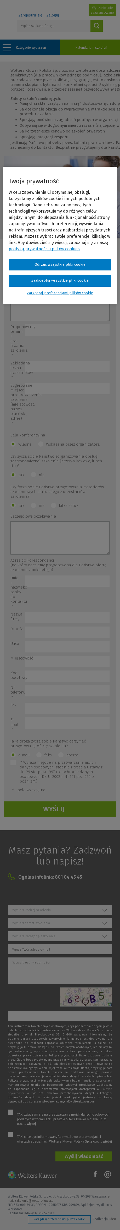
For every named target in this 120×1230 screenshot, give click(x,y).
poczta (72, 755)
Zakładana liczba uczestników (17, 370)
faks (48, 755)
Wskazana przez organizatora (73, 444)
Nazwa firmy (16, 616)
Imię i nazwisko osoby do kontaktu (17, 591)
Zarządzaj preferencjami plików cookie (59, 1219)
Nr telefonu (17, 692)
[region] (60, 235)
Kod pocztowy (17, 675)
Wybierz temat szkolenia (31, 923)
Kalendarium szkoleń (91, 47)
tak (21, 475)
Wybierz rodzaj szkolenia (31, 910)
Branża (17, 629)
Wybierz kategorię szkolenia (33, 936)
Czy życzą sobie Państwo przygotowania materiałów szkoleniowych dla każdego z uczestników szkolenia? (57, 492)
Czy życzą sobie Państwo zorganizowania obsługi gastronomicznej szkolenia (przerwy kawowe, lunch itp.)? (56, 461)
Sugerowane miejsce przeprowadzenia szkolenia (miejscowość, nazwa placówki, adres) (17, 404)
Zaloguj (53, 15)
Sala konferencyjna (27, 435)
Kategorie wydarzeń (31, 47)
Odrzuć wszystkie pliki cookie (60, 264)
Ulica (14, 643)
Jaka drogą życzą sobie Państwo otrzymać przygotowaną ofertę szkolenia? (48, 743)
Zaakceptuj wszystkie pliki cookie (60, 280)
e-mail (24, 755)
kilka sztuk (68, 505)
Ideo (112, 1219)
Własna (25, 444)
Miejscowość (17, 658)
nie (41, 475)
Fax (13, 705)
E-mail (14, 724)
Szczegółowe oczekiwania (33, 516)
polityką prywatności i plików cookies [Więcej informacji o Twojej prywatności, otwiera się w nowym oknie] (44, 248)
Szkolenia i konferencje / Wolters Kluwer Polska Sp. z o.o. (32, 7)
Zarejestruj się (30, 15)
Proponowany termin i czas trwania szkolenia (17, 340)
